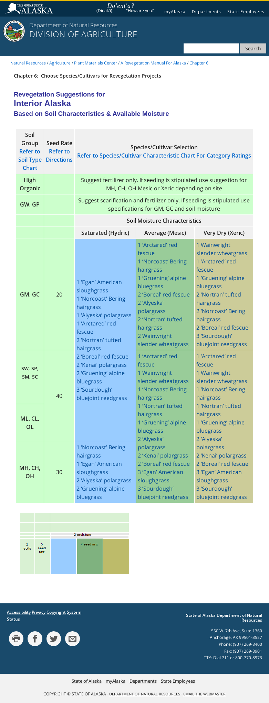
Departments (206, 11)
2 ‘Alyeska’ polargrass (104, 480)
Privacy (38, 612)
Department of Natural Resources (144, 694)
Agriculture (60, 63)
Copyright (56, 612)
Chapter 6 (198, 63)
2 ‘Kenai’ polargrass (101, 365)
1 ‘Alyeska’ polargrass (104, 315)
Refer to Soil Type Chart (30, 160)
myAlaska (175, 11)
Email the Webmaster (204, 694)
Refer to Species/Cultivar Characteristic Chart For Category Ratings (164, 155)
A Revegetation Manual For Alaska (153, 63)
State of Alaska (30, 9)
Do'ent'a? (120, 5)
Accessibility (19, 612)
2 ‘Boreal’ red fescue (102, 356)
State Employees (246, 11)
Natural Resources (28, 63)
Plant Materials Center (95, 63)
